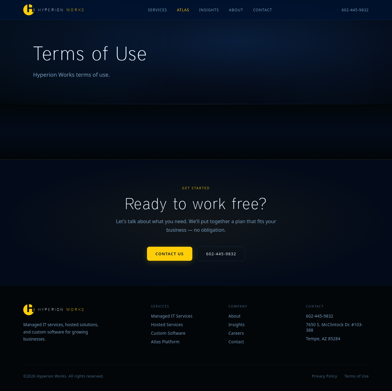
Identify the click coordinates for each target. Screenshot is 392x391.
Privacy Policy (324, 376)
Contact (262, 10)
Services (157, 10)
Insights (209, 10)
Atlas (183, 10)
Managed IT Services (172, 316)
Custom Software (168, 333)
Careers (236, 333)
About (236, 10)
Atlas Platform (165, 342)
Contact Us (170, 253)
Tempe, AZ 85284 (323, 338)
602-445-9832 (355, 10)
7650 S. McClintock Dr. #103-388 (334, 327)
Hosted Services (167, 324)
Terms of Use (357, 376)
